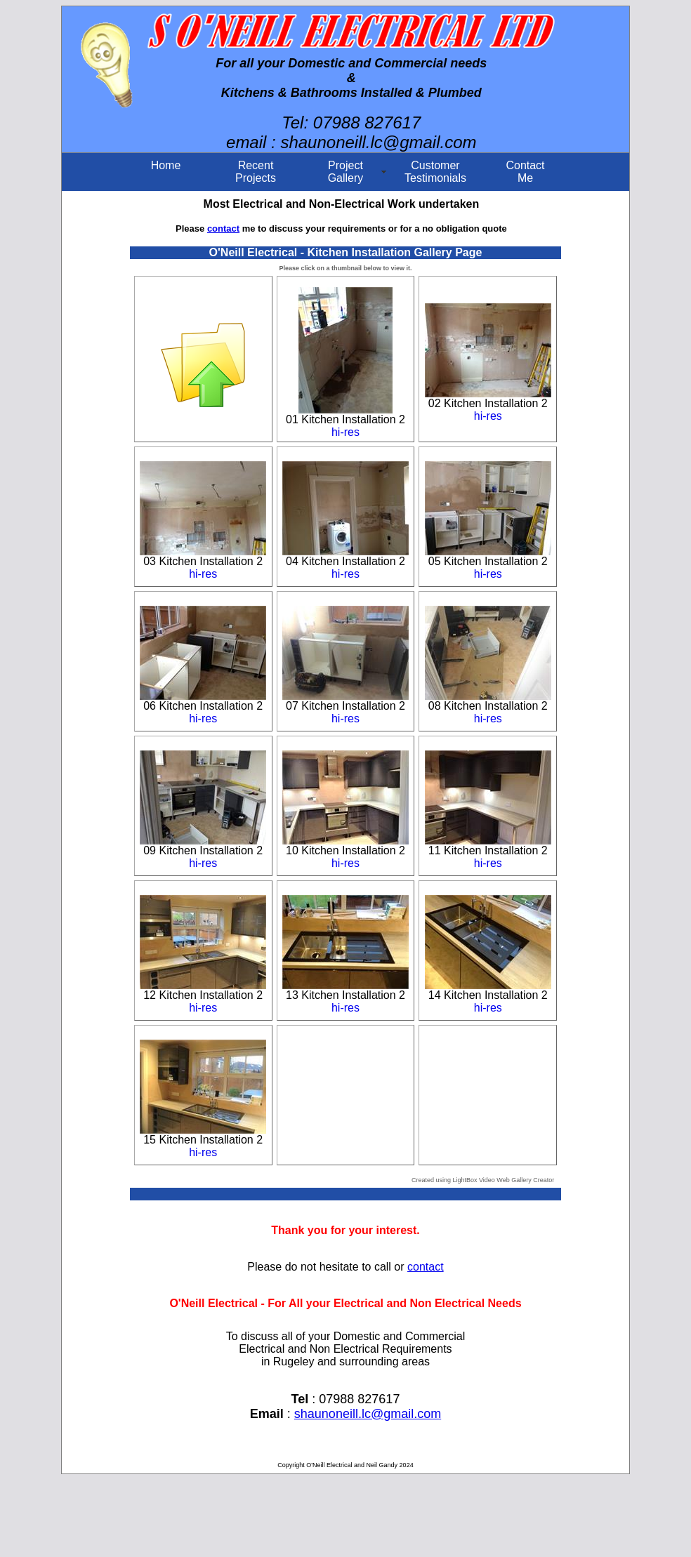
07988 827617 (367, 122)
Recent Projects (255, 171)
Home (166, 165)
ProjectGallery (346, 171)
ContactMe (525, 171)
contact (223, 228)
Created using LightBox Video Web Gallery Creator (483, 1180)
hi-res (345, 432)
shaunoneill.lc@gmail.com (367, 1414)
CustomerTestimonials (435, 171)
